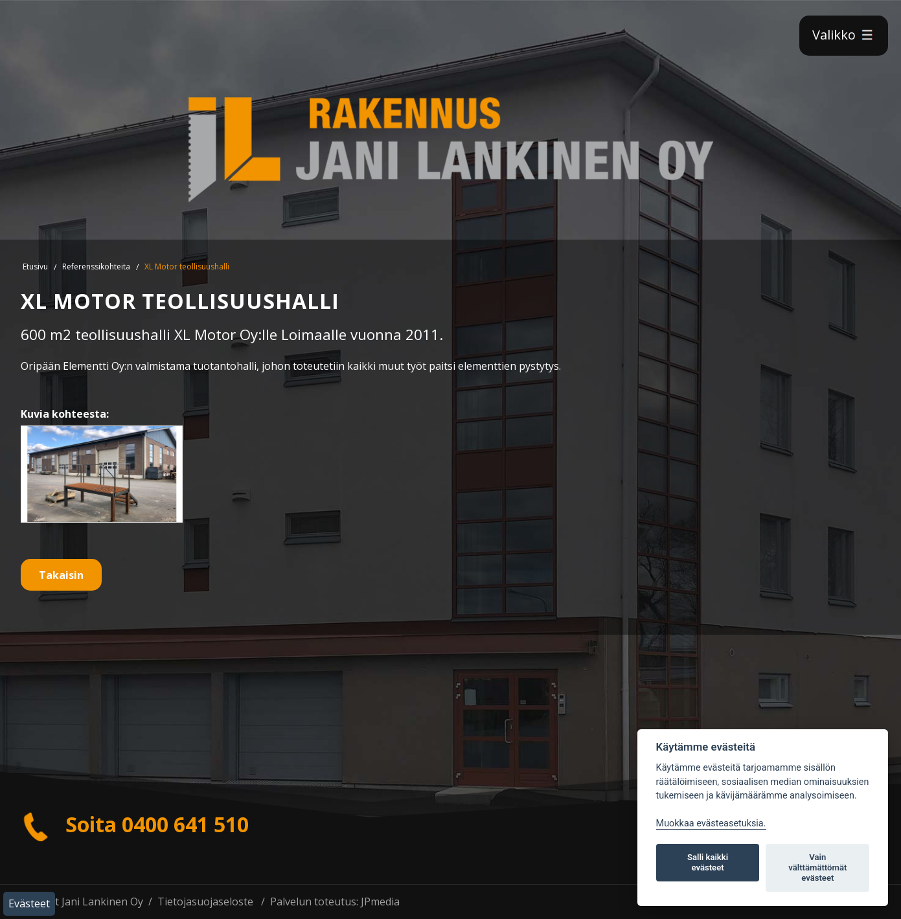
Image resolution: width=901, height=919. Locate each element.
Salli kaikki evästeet (707, 862)
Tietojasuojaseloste (205, 901)
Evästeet (29, 903)
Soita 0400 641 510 (135, 824)
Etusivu (35, 266)
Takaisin (61, 575)
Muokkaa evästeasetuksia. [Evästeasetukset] (711, 823)
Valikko (843, 34)
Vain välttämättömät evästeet (817, 867)
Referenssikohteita (96, 266)
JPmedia (380, 901)
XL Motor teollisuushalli (186, 266)
